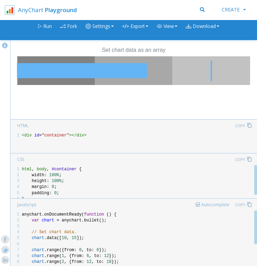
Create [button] (234, 9)
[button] (167, 30)
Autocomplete (215, 205)
